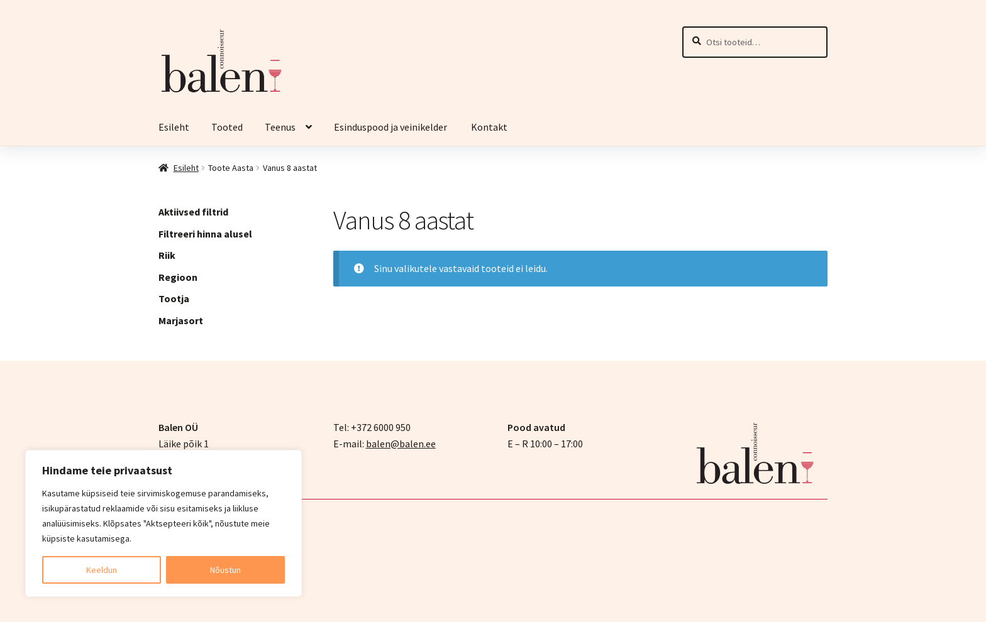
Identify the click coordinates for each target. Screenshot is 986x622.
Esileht (173, 127)
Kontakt (489, 127)
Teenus (280, 127)
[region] (163, 523)
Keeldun (101, 570)
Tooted (227, 127)
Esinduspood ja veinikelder (391, 127)
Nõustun (225, 570)
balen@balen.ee (401, 443)
